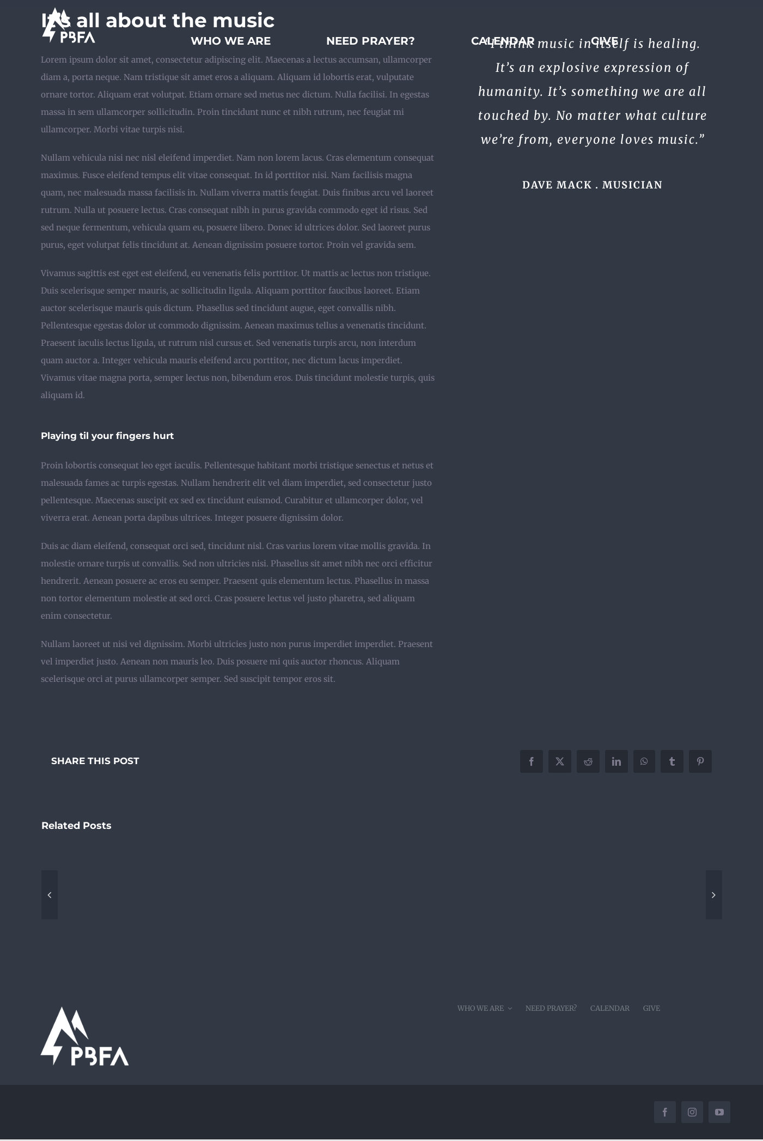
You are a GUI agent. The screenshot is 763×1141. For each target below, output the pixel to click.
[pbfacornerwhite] (83, 998)
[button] (49, 894)
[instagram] (692, 1112)
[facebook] (665, 1112)
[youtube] (719, 1112)
